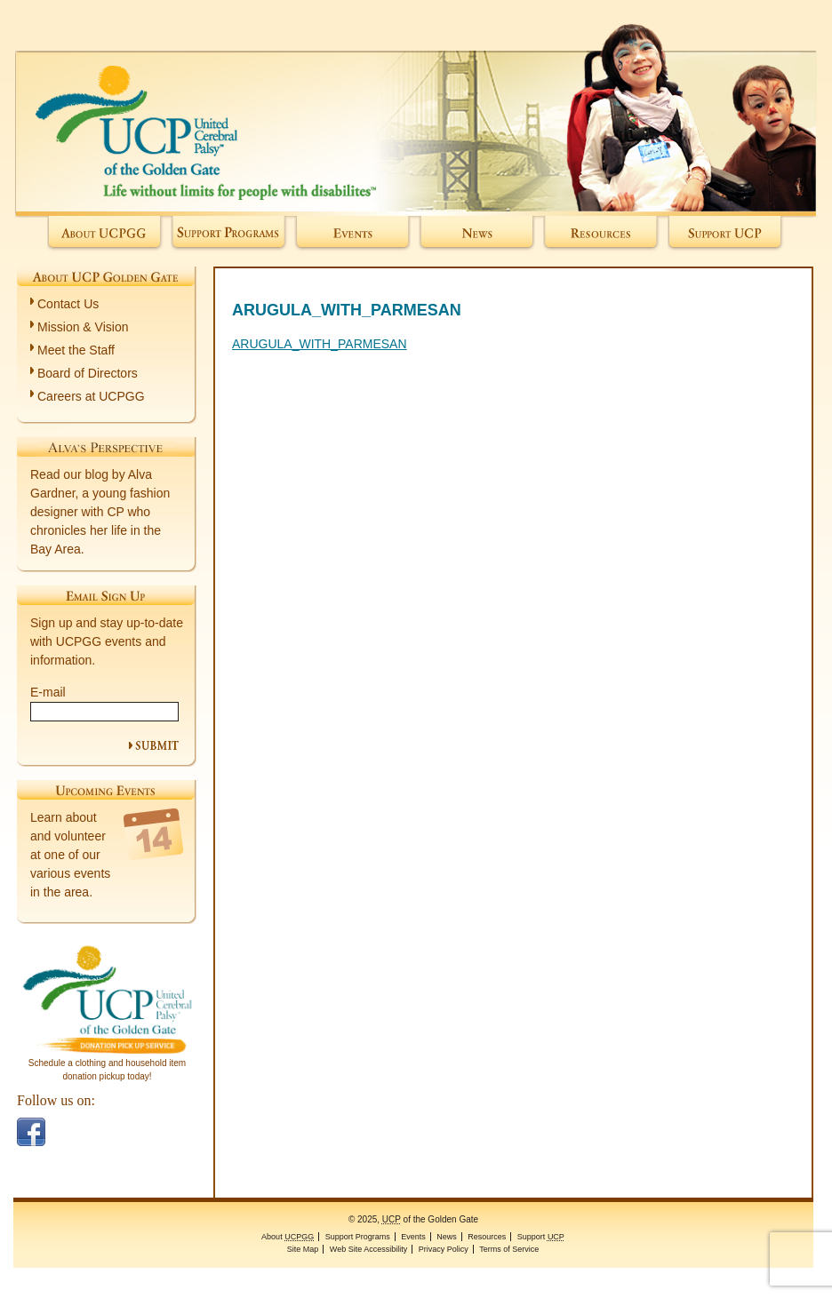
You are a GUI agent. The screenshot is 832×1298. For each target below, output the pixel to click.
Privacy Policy (443, 1249)
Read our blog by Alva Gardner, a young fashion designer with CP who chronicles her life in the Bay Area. (100, 511)
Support (726, 234)
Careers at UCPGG (91, 396)
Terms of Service (509, 1249)
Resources (601, 234)
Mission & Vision (82, 327)
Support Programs (229, 234)
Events (352, 234)
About (105, 234)
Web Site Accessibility (368, 1249)
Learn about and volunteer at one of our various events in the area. (70, 854)
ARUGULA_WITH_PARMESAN (319, 344)
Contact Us (68, 304)
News (477, 234)
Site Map (303, 1249)
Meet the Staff (76, 350)
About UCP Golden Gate (106, 276)
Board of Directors (87, 373)
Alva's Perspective (106, 447)
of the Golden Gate (416, 108)
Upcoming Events (106, 790)
